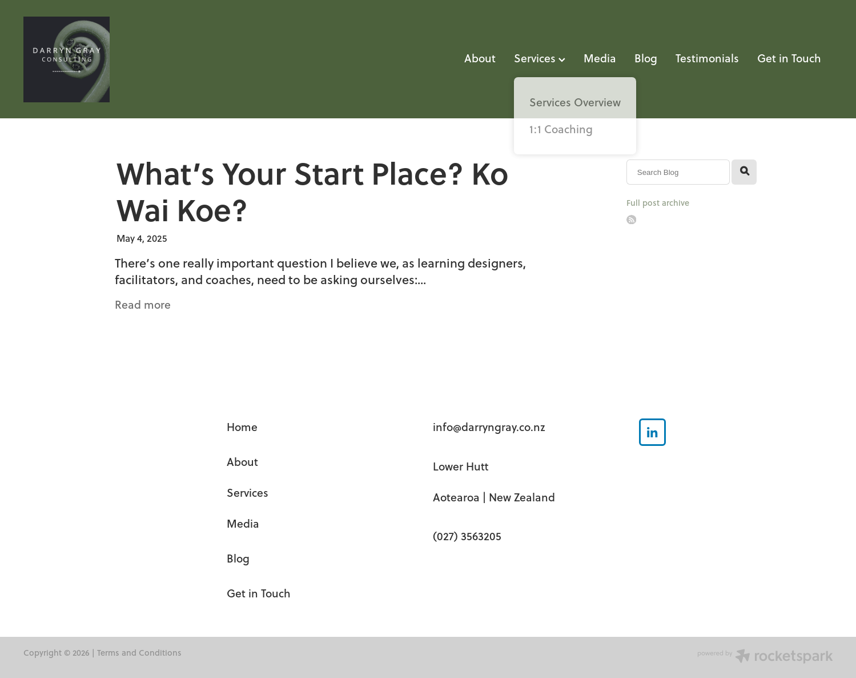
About (480, 58)
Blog (645, 58)
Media (600, 58)
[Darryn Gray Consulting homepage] (104, 59)
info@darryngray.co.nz (489, 426)
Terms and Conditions (139, 653)
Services (539, 58)
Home (242, 426)
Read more (143, 304)
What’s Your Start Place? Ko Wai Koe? (312, 190)
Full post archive (657, 203)
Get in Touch (789, 58)
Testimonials (707, 58)
